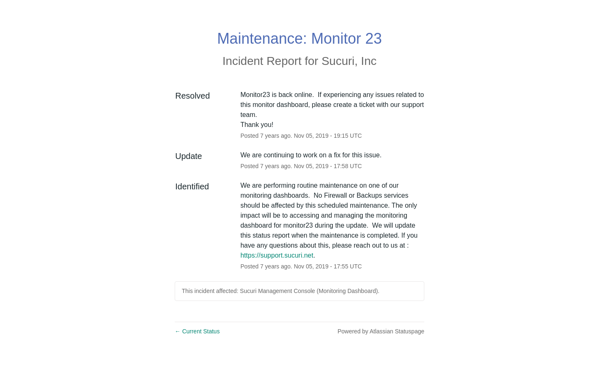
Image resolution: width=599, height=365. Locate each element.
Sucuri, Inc (349, 61)
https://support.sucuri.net (276, 255)
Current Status (197, 331)
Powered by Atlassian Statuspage (380, 331)
